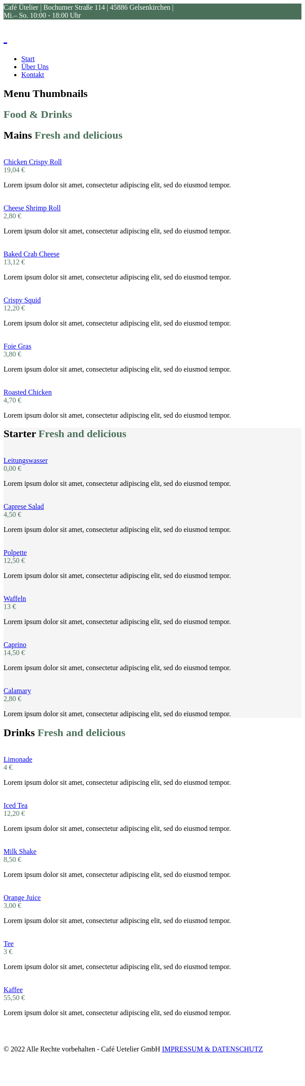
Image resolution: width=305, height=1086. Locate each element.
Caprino (15, 644)
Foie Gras (17, 346)
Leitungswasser (26, 460)
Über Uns (35, 66)
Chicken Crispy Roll (33, 162)
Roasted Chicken (28, 392)
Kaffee (13, 989)
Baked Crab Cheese (31, 254)
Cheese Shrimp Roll (32, 208)
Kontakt (32, 74)
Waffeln (15, 598)
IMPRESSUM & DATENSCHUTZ (212, 1049)
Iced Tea (15, 805)
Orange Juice (22, 897)
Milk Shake (20, 851)
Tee (9, 943)
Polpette (15, 552)
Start (28, 58)
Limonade (18, 759)
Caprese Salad (24, 506)
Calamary (17, 690)
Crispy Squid (22, 300)
